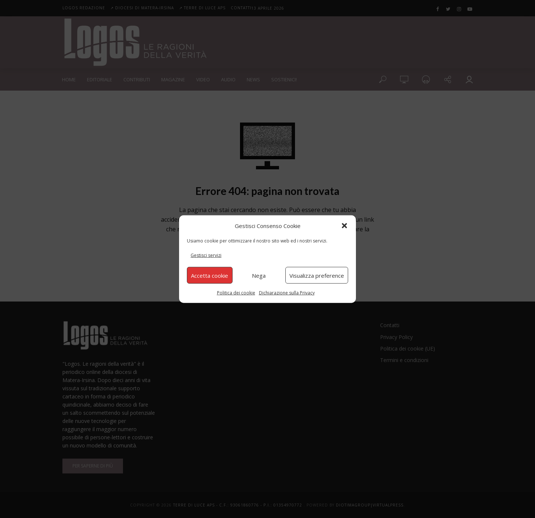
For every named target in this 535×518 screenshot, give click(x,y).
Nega (259, 275)
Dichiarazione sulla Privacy (287, 293)
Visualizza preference (316, 275)
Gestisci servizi (206, 255)
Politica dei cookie (236, 293)
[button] (344, 225)
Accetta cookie (209, 275)
